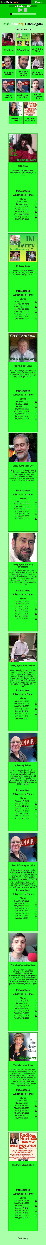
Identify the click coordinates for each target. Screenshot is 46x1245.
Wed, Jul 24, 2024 (22, 806)
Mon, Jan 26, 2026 (21, 513)
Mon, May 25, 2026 (21, 306)
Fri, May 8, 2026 (21, 1118)
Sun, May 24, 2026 (21, 703)
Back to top (23, 1238)
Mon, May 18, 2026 (21, 311)
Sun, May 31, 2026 (21, 701)
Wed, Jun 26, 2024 (21, 816)
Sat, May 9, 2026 (21, 316)
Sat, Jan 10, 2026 (21, 616)
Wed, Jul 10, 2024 (22, 811)
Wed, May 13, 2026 (21, 1015)
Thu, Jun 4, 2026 (21, 204)
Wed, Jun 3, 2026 (21, 206)
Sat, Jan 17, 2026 (21, 613)
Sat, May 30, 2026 (21, 304)
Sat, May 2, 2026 (21, 608)
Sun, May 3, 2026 (22, 708)
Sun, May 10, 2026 (21, 706)
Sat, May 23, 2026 (21, 309)
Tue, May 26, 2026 (21, 414)
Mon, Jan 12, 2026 (21, 518)
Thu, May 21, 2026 (21, 219)
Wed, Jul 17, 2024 (22, 808)
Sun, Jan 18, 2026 (22, 713)
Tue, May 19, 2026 (21, 1013)
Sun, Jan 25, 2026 (22, 711)
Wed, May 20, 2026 (21, 1010)
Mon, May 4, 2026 (21, 319)
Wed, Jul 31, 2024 (22, 803)
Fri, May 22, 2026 (22, 216)
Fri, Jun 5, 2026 (22, 202)
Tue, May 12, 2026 (21, 1018)
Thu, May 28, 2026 (21, 211)
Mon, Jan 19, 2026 (21, 516)
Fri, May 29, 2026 (22, 209)
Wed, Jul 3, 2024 (21, 813)
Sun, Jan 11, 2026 (22, 716)
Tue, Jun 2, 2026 (21, 406)
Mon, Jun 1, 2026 (21, 301)
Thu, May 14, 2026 (21, 1115)
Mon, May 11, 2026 (21, 314)
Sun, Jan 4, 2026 (21, 718)
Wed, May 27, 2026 (21, 214)
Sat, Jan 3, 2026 (21, 618)
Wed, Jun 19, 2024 (21, 818)
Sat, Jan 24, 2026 (21, 611)
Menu (38, 2)
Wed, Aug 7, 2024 (22, 801)
